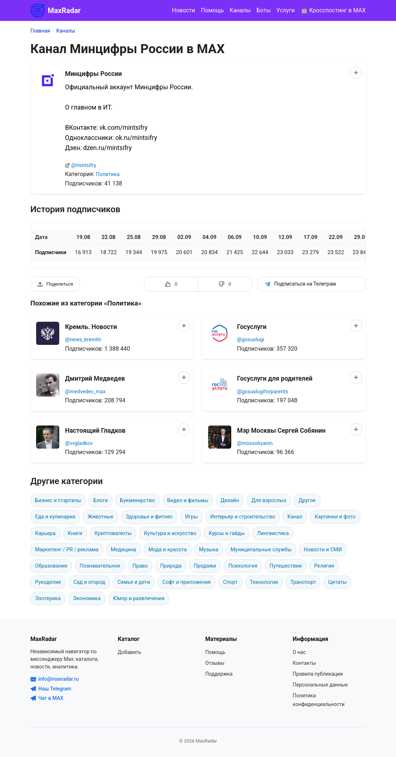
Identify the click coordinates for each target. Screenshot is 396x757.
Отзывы (214, 663)
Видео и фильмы (187, 500)
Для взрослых (268, 500)
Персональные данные (320, 685)
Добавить (129, 652)
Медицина (123, 550)
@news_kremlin (83, 340)
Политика (108, 174)
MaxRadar (55, 10)
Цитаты (337, 582)
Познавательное (99, 566)
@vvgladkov (79, 443)
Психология (242, 566)
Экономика (87, 598)
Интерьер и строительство (242, 517)
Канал (294, 517)
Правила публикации (318, 674)
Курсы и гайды (226, 533)
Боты (264, 10)
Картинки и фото (335, 517)
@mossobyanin (255, 443)
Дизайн (230, 500)
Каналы (240, 10)
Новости (183, 10)
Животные (100, 517)
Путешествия (286, 566)
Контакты (304, 663)
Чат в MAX (46, 698)
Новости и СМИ (323, 550)
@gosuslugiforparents (262, 392)
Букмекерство (137, 500)
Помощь (212, 10)
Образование (51, 566)
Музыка (208, 550)
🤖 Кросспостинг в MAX (333, 10)
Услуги (285, 10)
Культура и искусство (170, 533)
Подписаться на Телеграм (300, 284)
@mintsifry (83, 165)
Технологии (264, 582)
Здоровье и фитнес (149, 517)
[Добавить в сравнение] (356, 73)
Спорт (230, 582)
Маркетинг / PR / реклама (67, 550)
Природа (170, 566)
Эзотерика (48, 598)
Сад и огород (89, 582)
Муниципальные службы (261, 550)
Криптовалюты (113, 533)
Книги (75, 533)
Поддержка (219, 674)
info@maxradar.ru (54, 679)
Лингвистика (273, 533)
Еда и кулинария (55, 517)
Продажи (205, 566)
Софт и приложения (186, 582)
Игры (191, 517)
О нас (299, 652)
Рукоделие (48, 582)
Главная (40, 31)
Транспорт (303, 582)
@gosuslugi (250, 340)
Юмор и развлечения (139, 598)
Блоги (100, 500)
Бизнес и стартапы (58, 500)
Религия (324, 566)
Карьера (45, 533)
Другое (306, 500)
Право (140, 566)
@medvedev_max (85, 392)
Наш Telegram (50, 689)
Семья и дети (133, 582)
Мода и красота (167, 550)
